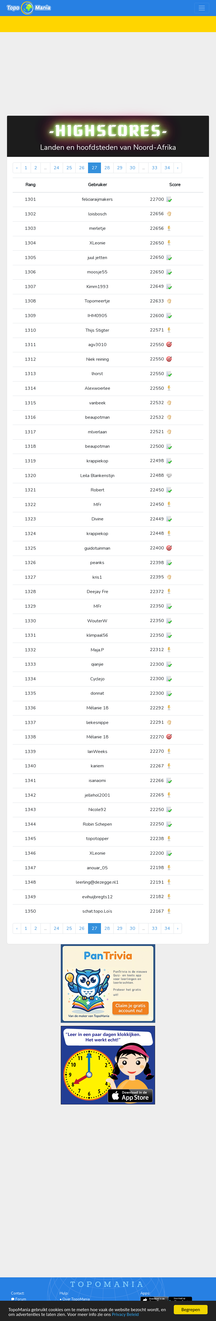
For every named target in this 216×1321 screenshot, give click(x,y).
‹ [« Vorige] (16, 168)
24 (56, 168)
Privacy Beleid (125, 1315)
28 (107, 168)
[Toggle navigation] (201, 8)
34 (167, 168)
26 (82, 168)
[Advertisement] (108, 71)
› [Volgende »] (177, 168)
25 (69, 168)
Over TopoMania (76, 1299)
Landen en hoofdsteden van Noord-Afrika (108, 147)
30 (132, 168)
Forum (18, 1299)
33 (155, 168)
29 (120, 168)
